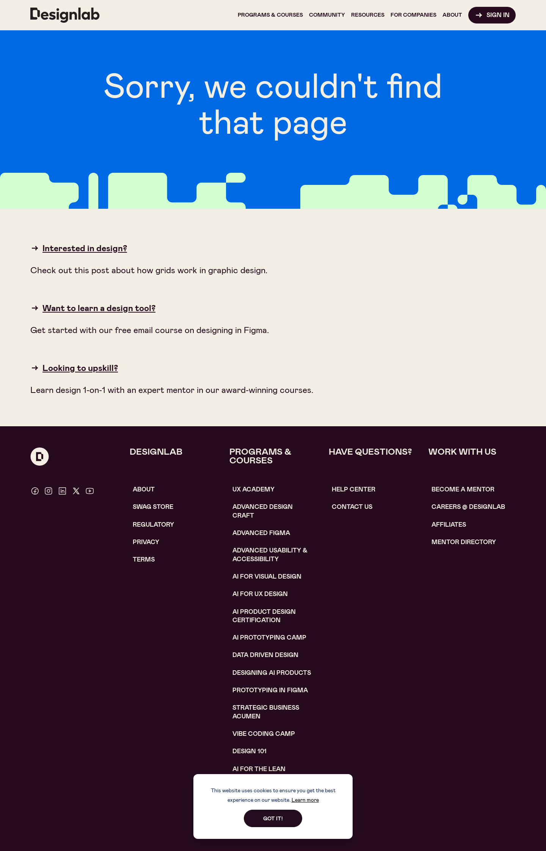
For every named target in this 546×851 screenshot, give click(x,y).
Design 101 (249, 751)
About (144, 489)
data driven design (265, 655)
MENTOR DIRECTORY (463, 542)
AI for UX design (260, 594)
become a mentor (462, 489)
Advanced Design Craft (262, 511)
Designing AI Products (271, 673)
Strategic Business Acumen (265, 712)
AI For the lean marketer (259, 773)
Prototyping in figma (270, 690)
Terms (144, 559)
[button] (270, 15)
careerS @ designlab (468, 507)
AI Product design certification (264, 616)
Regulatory (153, 525)
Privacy (146, 542)
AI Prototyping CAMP (269, 637)
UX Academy (253, 489)
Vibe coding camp (263, 734)
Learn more (305, 799)
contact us (352, 507)
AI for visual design (266, 576)
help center (353, 489)
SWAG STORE (153, 507)
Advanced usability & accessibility (270, 554)
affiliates (448, 525)
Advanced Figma (261, 533)
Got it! (273, 818)
